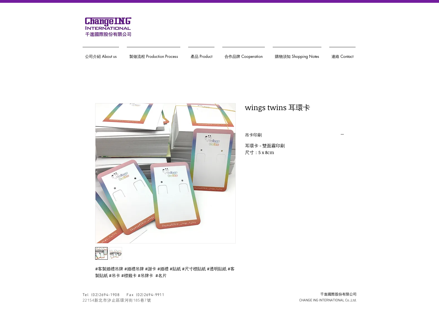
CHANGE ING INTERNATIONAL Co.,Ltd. (328, 300)
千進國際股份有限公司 (338, 294)
